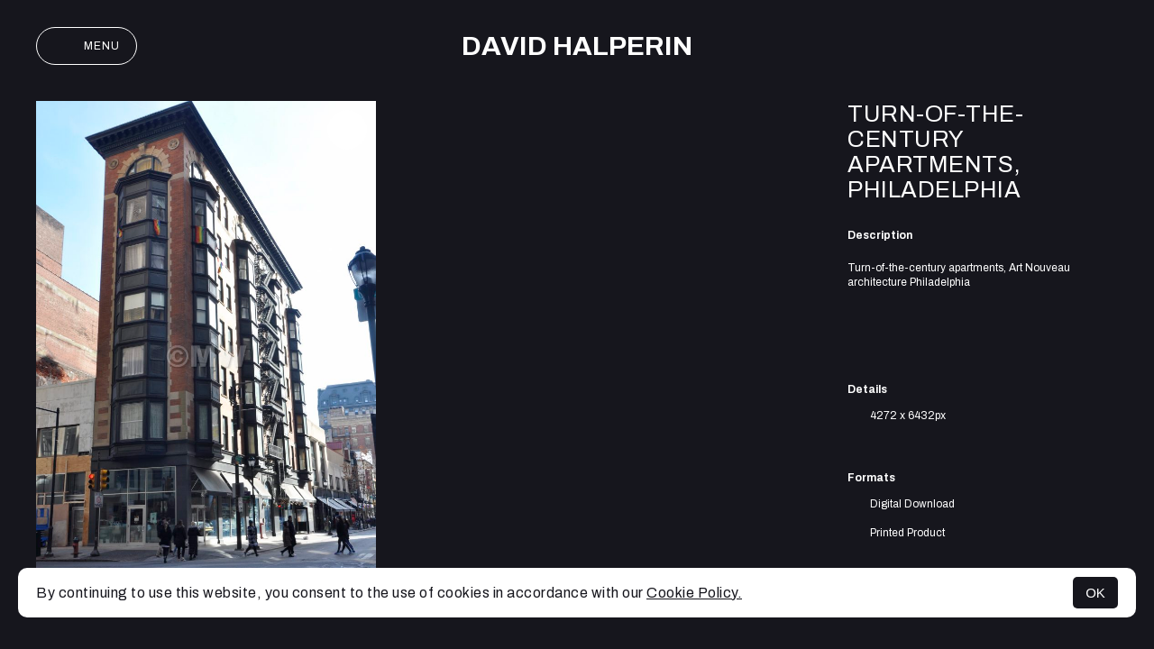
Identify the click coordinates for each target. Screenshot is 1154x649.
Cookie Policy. (694, 592)
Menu (86, 46)
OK (1095, 592)
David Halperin (577, 46)
